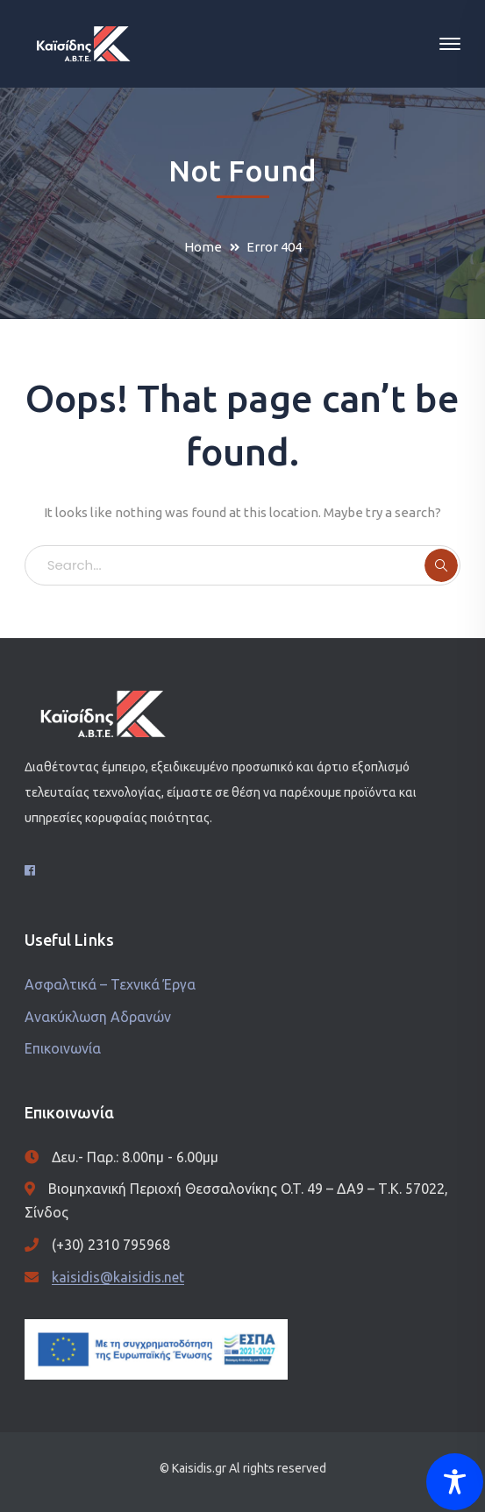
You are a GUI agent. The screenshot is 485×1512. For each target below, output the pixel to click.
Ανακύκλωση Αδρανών (98, 1017)
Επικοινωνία (63, 1048)
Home (203, 246)
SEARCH (441, 565)
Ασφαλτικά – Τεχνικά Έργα (110, 984)
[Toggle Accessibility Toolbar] (454, 1482)
